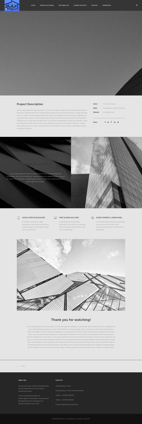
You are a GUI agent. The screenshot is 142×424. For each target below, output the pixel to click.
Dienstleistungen (47, 5)
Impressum (107, 5)
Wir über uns (64, 5)
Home (33, 5)
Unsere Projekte (80, 5)
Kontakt (94, 5)
